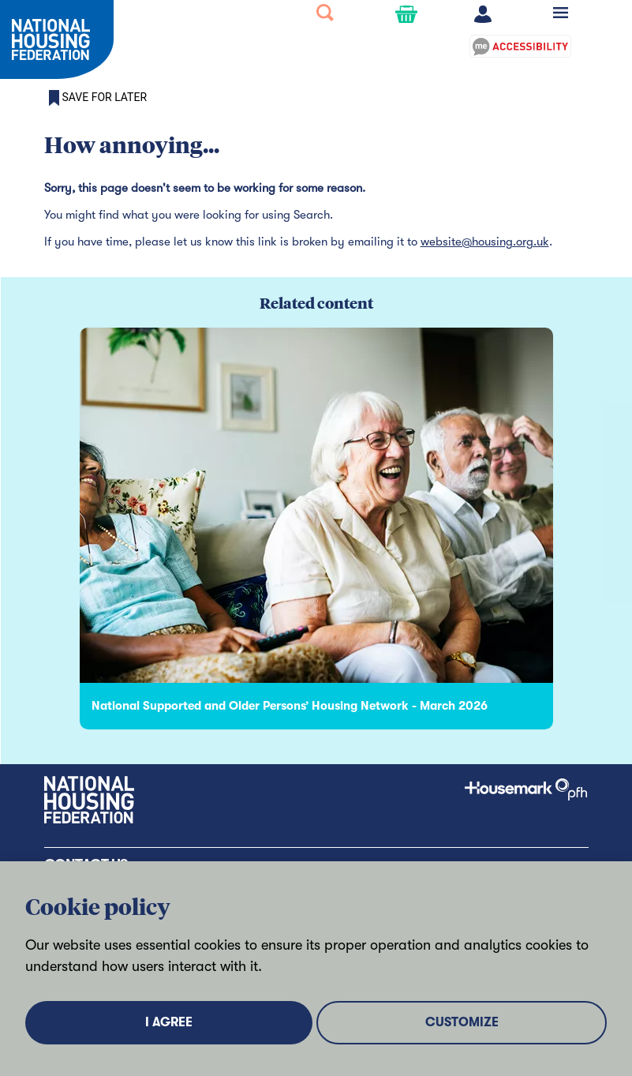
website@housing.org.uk (485, 241)
